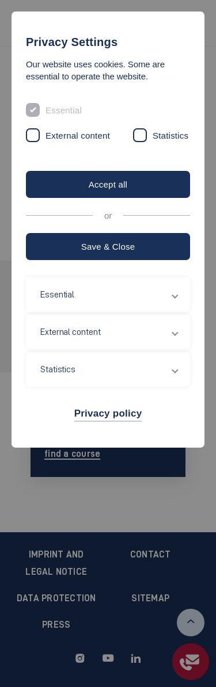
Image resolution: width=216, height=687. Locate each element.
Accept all (108, 184)
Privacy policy (108, 413)
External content (78, 135)
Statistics (170, 135)
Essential (64, 110)
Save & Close (108, 246)
